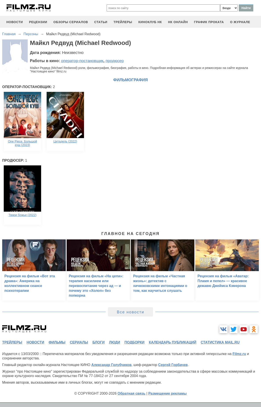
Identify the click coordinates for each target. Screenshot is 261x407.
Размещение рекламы (167, 393)
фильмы (57, 342)
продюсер (115, 61)
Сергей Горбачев (173, 365)
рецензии (38, 22)
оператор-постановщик (82, 61)
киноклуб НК (150, 22)
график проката (209, 22)
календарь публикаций (172, 342)
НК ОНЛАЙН (178, 22)
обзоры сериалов (70, 22)
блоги (98, 342)
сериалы (79, 342)
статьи (100, 22)
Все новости (130, 312)
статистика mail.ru (220, 342)
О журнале (240, 22)
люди (114, 342)
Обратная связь (132, 393)
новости (14, 22)
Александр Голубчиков (111, 365)
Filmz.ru (239, 354)
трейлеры (122, 22)
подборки (134, 342)
